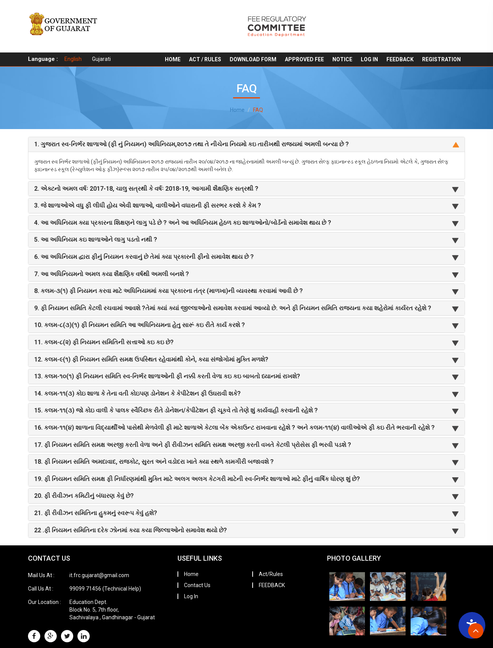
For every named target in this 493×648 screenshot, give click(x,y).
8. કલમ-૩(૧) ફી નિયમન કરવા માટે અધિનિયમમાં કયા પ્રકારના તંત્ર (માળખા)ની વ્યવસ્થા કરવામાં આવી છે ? (168, 291)
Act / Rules (205, 59)
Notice (342, 59)
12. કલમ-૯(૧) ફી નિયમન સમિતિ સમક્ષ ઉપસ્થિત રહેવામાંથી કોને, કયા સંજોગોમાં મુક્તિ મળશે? (151, 359)
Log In (369, 59)
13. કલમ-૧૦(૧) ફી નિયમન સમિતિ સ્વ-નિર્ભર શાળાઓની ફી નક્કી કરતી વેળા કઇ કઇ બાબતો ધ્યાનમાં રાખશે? (167, 376)
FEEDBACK (400, 59)
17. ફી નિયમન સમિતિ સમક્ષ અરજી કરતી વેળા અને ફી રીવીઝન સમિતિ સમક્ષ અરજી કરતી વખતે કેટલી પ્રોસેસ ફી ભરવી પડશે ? (192, 444)
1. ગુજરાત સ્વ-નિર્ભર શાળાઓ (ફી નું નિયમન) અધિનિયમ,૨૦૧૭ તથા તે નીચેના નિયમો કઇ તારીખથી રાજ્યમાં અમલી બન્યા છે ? (191, 144)
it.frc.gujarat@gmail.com (99, 575)
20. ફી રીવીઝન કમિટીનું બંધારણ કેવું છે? (84, 495)
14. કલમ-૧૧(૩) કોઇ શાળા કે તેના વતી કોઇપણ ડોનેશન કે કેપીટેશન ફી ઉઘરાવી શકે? (137, 393)
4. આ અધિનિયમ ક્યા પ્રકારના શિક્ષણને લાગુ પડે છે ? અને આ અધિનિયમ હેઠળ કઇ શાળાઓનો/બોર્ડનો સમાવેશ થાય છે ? (182, 222)
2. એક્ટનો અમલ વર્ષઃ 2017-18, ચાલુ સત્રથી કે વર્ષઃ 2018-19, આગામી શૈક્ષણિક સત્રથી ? (146, 188)
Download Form (253, 59)
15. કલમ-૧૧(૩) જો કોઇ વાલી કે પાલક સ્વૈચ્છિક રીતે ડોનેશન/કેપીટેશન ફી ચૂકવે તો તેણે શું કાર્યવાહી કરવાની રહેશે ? (176, 410)
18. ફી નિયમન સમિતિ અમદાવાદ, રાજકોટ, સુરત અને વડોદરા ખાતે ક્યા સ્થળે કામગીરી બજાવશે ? (154, 461)
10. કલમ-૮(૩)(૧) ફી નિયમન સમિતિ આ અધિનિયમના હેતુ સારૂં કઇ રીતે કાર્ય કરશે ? (139, 325)
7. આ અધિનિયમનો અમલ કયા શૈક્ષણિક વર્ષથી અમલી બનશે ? (111, 274)
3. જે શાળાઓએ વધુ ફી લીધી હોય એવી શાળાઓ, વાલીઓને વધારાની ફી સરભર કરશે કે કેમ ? (147, 205)
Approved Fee (304, 59)
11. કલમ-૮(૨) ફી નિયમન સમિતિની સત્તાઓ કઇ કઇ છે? (104, 342)
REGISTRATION (441, 59)
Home (173, 59)
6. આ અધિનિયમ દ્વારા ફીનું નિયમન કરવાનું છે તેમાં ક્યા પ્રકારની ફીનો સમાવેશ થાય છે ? (144, 256)
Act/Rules (271, 574)
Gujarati (101, 59)
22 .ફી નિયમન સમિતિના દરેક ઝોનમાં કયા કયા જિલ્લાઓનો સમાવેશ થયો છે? (130, 530)
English (73, 59)
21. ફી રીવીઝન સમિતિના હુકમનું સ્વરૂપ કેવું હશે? (95, 513)
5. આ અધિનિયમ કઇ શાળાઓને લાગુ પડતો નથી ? (95, 239)
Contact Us (197, 585)
